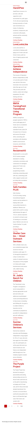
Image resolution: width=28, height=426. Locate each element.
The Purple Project (18, 365)
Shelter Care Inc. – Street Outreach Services (19, 237)
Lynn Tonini (15, 148)
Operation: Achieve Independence (20, 69)
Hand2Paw (18, 8)
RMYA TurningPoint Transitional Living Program (19, 108)
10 (17, 406)
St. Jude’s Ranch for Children (18, 278)
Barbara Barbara (16, 5)
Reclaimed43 (19, 150)
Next (22, 406)
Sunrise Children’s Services (18, 325)
